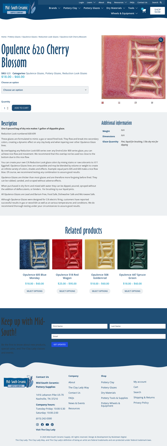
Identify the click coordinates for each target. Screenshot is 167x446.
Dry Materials (114, 8)
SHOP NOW (157, 10)
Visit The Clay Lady (45, 429)
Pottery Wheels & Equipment (110, 404)
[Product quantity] (5, 108)
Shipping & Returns (144, 397)
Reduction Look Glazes (48, 37)
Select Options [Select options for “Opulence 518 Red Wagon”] (67, 291)
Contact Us (142, 2)
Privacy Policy (141, 402)
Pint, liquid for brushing (131, 141)
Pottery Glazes (92, 8)
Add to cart (21, 107)
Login (81, 2)
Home (3, 37)
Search (157, 2)
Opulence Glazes (29, 37)
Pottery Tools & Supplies (114, 397)
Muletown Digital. (119, 437)
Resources (74, 408)
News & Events (76, 403)
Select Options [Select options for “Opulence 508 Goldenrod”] (100, 291)
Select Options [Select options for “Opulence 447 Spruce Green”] (132, 291)
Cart (136, 387)
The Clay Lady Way (78, 387)
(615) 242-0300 (44, 418)
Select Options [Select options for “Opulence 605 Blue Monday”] (34, 291)
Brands (53, 8)
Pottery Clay (70, 8)
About (101, 2)
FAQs (132, 2)
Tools (131, 8)
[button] (161, 39)
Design (91, 437)
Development (102, 437)
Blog (109, 2)
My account (140, 381)
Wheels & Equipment (122, 13)
